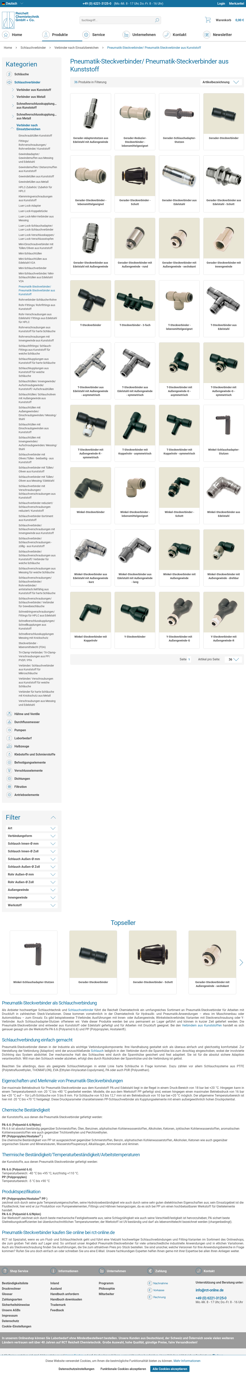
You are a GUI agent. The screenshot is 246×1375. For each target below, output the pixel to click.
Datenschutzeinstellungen (76, 1369)
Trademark (58, 1305)
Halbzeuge (17, 746)
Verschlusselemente (24, 770)
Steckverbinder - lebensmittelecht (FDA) (32, 645)
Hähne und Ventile (23, 714)
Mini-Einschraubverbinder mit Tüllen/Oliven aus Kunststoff (36, 246)
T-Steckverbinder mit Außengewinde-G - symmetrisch (223, 391)
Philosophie (107, 1288)
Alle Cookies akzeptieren (170, 1369)
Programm (106, 1283)
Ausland (56, 1288)
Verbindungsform (20, 836)
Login (221, 3)
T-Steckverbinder (90, 325)
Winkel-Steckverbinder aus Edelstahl (223, 514)
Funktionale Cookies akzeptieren (123, 1369)
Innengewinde (17, 897)
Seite (183, 659)
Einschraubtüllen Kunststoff (35, 135)
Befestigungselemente (26, 762)
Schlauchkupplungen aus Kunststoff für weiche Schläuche (34, 372)
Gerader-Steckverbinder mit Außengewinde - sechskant (179, 264)
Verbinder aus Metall (27, 97)
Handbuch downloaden (66, 1299)
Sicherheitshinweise (16, 1305)
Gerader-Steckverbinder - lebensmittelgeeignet (90, 202)
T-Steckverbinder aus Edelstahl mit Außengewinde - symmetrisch (135, 391)
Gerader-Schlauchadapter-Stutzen (179, 140)
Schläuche (17, 74)
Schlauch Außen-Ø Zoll (24, 867)
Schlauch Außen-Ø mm (24, 859)
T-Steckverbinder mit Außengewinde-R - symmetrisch (90, 453)
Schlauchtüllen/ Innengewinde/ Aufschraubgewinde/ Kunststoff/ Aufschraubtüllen (37, 385)
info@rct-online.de (210, 1290)
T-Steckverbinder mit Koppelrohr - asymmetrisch (134, 451)
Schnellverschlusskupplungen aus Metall (34, 116)
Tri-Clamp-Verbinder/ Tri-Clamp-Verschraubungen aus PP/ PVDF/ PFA (37, 656)
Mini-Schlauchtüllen (30, 253)
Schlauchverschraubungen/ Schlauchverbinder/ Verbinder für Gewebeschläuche (36, 602)
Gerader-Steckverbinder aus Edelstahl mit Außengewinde (90, 264)
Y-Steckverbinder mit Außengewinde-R (224, 638)
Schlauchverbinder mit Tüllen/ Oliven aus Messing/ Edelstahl (36, 478)
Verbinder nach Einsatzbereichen (25, 127)
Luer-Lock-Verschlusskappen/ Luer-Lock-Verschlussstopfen (36, 236)
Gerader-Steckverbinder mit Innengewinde (224, 264)
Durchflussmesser (23, 722)
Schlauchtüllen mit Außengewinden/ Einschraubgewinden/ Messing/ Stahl (38, 413)
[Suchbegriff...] (120, 20)
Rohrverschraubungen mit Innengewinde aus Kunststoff (36, 338)
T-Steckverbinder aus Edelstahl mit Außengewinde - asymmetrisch (90, 391)
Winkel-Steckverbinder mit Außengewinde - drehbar (223, 576)
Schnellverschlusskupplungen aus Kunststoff (34, 105)
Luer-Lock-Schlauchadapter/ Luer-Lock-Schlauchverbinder (36, 227)
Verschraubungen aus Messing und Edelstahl (37, 702)
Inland (54, 1283)
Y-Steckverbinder (134, 636)
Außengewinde (18, 890)
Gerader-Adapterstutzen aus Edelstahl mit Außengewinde (90, 140)
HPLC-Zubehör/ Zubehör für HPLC (35, 189)
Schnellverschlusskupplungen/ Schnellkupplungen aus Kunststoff (37, 624)
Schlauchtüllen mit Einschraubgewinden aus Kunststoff (34, 428)
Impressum (10, 1315)
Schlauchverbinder (23, 82)
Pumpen (16, 730)
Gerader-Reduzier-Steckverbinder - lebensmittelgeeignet (135, 142)
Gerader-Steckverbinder (224, 138)
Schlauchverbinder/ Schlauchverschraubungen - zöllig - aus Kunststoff (35, 542)
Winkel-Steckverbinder (91, 512)
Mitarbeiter (106, 1294)
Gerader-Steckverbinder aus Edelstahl (179, 202)
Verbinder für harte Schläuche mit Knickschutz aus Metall (36, 693)
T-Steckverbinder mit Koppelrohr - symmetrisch (179, 451)
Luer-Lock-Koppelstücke (33, 211)
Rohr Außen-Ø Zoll (21, 882)
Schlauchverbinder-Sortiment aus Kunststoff (36, 518)
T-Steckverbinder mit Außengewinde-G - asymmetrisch (179, 391)
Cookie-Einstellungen (16, 1326)
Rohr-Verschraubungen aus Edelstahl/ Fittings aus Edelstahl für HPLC (38, 318)
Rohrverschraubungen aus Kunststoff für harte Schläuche (37, 329)
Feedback (57, 1310)
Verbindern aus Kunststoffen (202, 1025)
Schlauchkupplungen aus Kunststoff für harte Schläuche (37, 360)
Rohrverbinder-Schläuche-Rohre (38, 299)
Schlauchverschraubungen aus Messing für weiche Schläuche (37, 570)
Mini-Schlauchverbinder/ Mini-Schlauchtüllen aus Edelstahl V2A (36, 277)
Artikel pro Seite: (209, 659)
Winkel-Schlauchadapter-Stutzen (223, 451)
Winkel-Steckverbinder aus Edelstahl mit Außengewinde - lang (135, 578)
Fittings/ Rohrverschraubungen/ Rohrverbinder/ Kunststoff (34, 144)
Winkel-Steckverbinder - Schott (179, 514)
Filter (13, 817)
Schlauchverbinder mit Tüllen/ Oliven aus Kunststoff (36, 469)
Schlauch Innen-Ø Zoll (23, 851)
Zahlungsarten (12, 1299)
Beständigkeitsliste (15, 1283)
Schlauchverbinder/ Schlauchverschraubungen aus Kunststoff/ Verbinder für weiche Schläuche (37, 557)
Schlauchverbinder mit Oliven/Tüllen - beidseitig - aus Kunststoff (36, 458)
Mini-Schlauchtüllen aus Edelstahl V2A (33, 260)
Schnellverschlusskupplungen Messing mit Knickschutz (36, 635)
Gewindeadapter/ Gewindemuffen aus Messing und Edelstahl (36, 158)
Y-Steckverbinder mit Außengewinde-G (179, 638)
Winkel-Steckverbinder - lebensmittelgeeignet (135, 514)
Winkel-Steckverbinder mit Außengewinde (179, 576)
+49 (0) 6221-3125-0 (97, 3)
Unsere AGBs (11, 1310)
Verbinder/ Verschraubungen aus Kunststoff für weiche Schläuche (36, 682)
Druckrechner (11, 1288)
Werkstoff (15, 905)
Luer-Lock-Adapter (30, 205)
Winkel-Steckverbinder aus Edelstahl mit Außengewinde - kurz (90, 578)
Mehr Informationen (187, 1361)
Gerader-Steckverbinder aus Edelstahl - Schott (223, 202)
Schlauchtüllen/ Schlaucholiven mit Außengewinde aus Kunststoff (37, 398)
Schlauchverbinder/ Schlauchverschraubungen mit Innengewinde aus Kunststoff (37, 529)
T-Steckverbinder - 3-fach (135, 325)
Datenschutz (10, 1321)
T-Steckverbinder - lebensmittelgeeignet (179, 327)
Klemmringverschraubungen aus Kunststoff (35, 198)
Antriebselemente (22, 795)
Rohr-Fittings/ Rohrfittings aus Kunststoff (37, 307)
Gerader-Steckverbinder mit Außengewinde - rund (135, 264)
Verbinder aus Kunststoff (30, 90)
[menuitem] (223, 3)
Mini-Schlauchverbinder (33, 268)
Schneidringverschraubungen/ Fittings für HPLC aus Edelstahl (37, 613)
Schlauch (97, 1051)
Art (10, 828)
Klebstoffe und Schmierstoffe (30, 754)
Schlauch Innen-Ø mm (23, 843)
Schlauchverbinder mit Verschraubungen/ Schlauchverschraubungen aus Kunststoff (37, 492)
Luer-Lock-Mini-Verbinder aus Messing (36, 218)
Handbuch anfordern (64, 1294)
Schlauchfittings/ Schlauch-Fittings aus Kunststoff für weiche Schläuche (35, 349)
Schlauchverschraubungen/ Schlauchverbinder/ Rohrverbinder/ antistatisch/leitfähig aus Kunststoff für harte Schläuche (37, 585)
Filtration (16, 787)
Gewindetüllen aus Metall (33, 181)
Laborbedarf (19, 738)
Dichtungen (18, 778)
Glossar (7, 1294)
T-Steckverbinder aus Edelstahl (224, 327)
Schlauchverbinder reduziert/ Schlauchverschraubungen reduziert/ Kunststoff (36, 506)
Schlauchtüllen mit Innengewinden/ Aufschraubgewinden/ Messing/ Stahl (38, 443)
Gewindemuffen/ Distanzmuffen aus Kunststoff (38, 169)
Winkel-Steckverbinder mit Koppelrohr (90, 638)
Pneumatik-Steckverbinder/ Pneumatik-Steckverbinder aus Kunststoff (37, 290)
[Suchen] (157, 20)
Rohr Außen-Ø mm (21, 874)
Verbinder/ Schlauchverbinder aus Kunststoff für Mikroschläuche (36, 669)
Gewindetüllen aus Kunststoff (36, 176)
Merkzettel (236, 3)
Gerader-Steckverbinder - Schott (134, 202)
